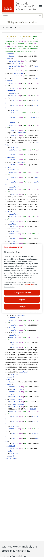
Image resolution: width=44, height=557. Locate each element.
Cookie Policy (29, 284)
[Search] (20, 15)
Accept (22, 306)
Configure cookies (22, 292)
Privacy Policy (9, 287)
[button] (15, 27)
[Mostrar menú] (40, 6)
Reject (22, 299)
